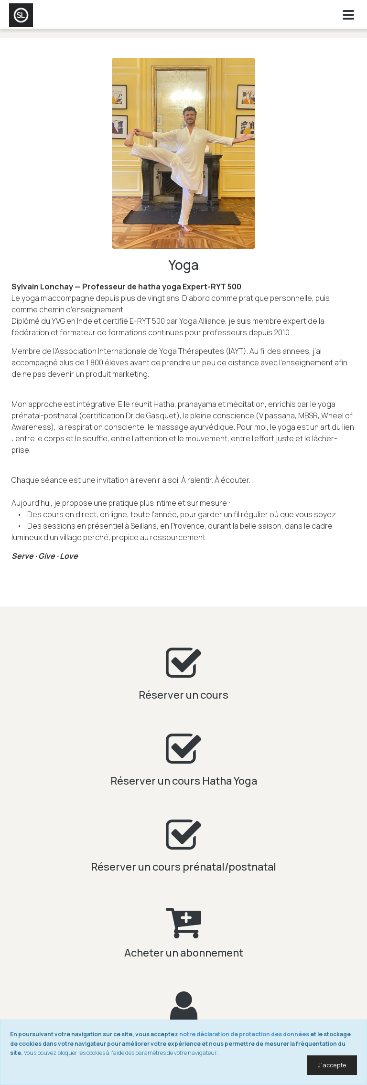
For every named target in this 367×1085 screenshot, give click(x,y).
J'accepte (332, 1065)
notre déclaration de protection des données (244, 1034)
